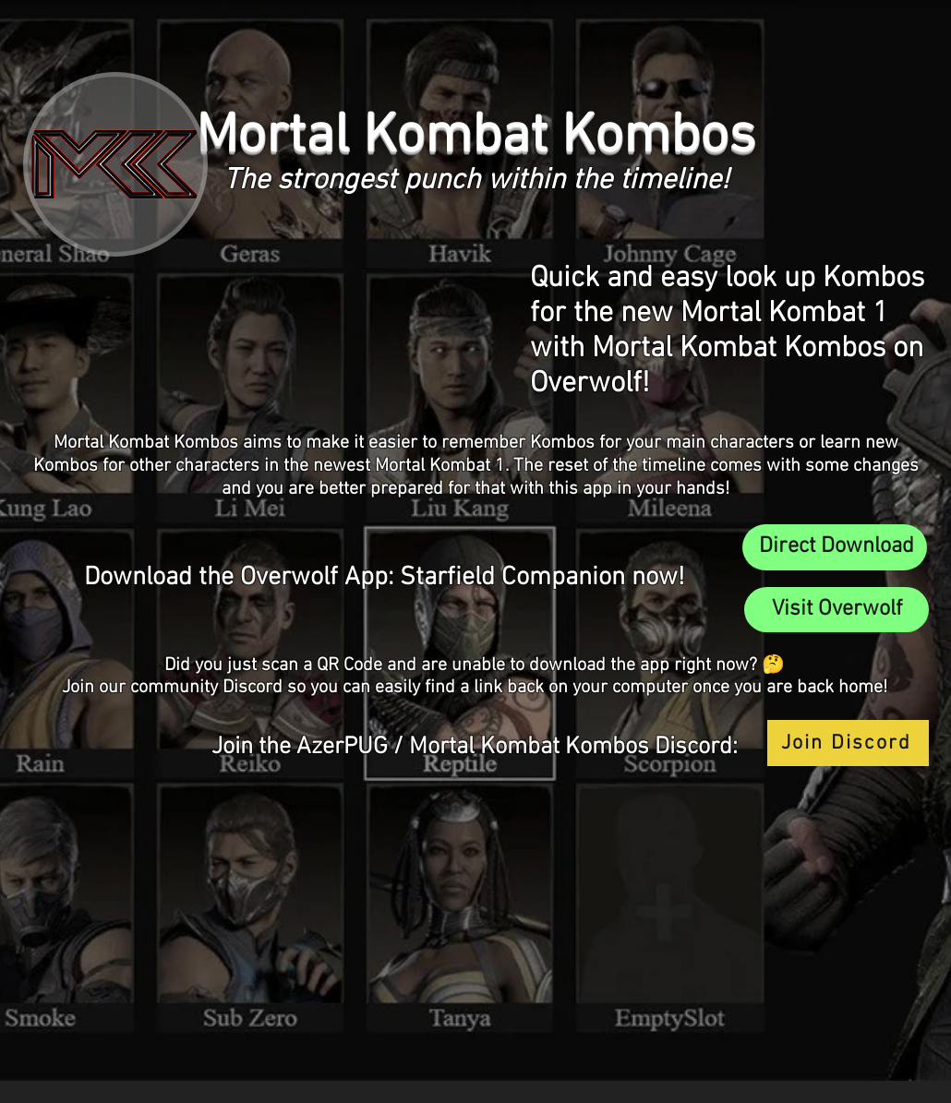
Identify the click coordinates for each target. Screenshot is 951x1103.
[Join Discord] (848, 743)
